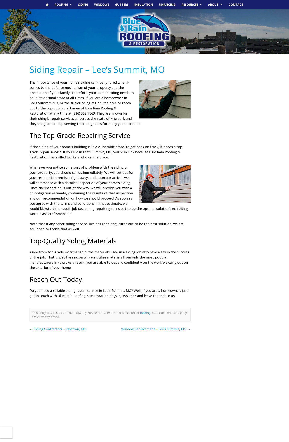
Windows (101, 5)
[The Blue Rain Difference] (47, 4)
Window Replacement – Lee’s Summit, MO (155, 329)
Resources (192, 5)
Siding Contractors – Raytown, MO (58, 329)
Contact (236, 5)
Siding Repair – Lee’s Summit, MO (98, 69)
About (215, 5)
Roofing (63, 5)
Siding (83, 5)
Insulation (143, 5)
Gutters (121, 5)
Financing (167, 5)
